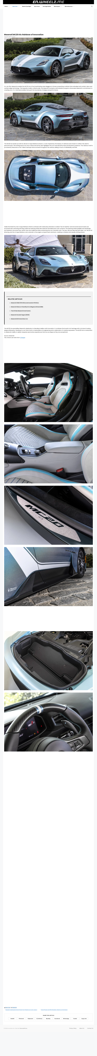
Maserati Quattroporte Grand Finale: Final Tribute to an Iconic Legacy (21, 1009)
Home (8, 6)
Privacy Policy (72, 1028)
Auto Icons (37, 6)
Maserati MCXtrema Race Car (19, 319)
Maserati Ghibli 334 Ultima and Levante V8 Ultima (25, 303)
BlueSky (48, 1018)
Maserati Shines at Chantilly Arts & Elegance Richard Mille (27, 307)
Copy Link (84, 1018)
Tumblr (75, 1018)
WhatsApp (66, 1018)
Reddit (12, 1018)
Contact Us (90, 1028)
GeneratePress (23, 1028)
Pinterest (21, 1018)
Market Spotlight (26, 6)
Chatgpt (22, 337)
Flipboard (30, 1018)
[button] (92, 6)
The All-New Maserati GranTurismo (21, 311)
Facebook (57, 1018)
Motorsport (58, 6)
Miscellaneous (70, 6)
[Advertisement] (48, 20)
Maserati (14, 1007)
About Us (81, 1028)
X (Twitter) (39, 1018)
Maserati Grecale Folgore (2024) (20, 315)
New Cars (17, 6)
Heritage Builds (47, 6)
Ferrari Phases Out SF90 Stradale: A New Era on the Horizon (54, 1009)
